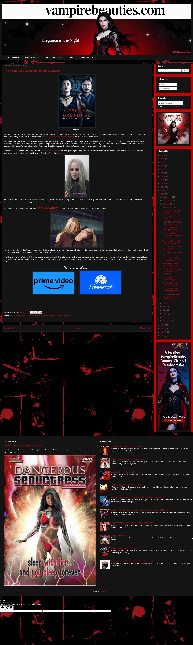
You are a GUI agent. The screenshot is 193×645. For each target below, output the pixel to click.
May (165, 314)
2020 (163, 176)
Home (77, 328)
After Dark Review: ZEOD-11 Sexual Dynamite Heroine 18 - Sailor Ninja (137, 497)
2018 (163, 183)
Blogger (103, 591)
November (167, 200)
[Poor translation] (9, 607)
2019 (163, 180)
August (166, 303)
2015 (163, 194)
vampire (59, 316)
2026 (163, 155)
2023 (163, 166)
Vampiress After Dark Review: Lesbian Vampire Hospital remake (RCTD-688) (139, 510)
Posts (162, 85)
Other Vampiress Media (54, 57)
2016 (163, 190)
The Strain (131, 151)
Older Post (145, 328)
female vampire (27, 316)
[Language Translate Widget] (170, 103)
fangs (18, 316)
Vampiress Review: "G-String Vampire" (171, 265)
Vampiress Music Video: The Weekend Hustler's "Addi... (172, 235)
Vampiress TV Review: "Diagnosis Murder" (171, 259)
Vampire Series (31, 57)
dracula (13, 316)
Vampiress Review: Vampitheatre (123, 536)
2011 (163, 336)
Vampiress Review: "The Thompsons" (172, 217)
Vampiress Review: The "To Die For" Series (171, 242)
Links (71, 57)
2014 (163, 325)
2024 (163, 162)
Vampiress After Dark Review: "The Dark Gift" (128, 485)
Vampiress (67, 316)
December (167, 197)
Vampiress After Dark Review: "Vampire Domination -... (170, 296)
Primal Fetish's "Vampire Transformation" (126, 446)
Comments (164, 89)
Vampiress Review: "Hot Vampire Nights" (172, 278)
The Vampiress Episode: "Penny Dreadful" (172, 212)
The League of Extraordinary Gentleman (59, 137)
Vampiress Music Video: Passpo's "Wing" (172, 228)
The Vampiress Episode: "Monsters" (172, 248)
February (166, 321)
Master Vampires (53, 151)
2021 (163, 173)
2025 (163, 159)
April (165, 317)
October (166, 204)
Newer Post (9, 328)
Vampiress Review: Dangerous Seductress (23, 446)
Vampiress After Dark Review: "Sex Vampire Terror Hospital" (133, 523)
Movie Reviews (13, 57)
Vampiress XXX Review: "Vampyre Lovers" (172, 223)
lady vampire (38, 316)
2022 (163, 169)
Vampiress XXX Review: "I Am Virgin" (125, 548)
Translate (174, 106)
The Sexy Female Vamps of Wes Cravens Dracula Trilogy (132, 561)
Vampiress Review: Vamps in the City (170, 290)
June (165, 310)
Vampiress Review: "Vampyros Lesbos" (171, 284)
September (167, 207)
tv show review (49, 316)
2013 (163, 329)
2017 (163, 187)
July (164, 307)
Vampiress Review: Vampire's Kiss (124, 472)
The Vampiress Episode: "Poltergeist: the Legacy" (172, 271)
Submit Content (86, 57)
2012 (163, 332)
